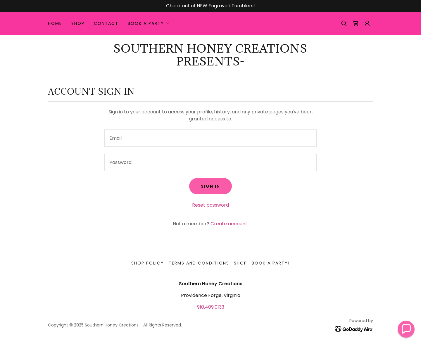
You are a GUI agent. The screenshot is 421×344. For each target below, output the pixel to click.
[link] (355, 23)
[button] (149, 23)
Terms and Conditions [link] (199, 263)
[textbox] (210, 138)
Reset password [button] (210, 205)
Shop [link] (77, 23)
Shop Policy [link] (147, 263)
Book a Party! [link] (271, 263)
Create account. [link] (229, 223)
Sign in (210, 186)
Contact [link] (106, 23)
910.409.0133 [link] (210, 307)
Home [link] (55, 23)
